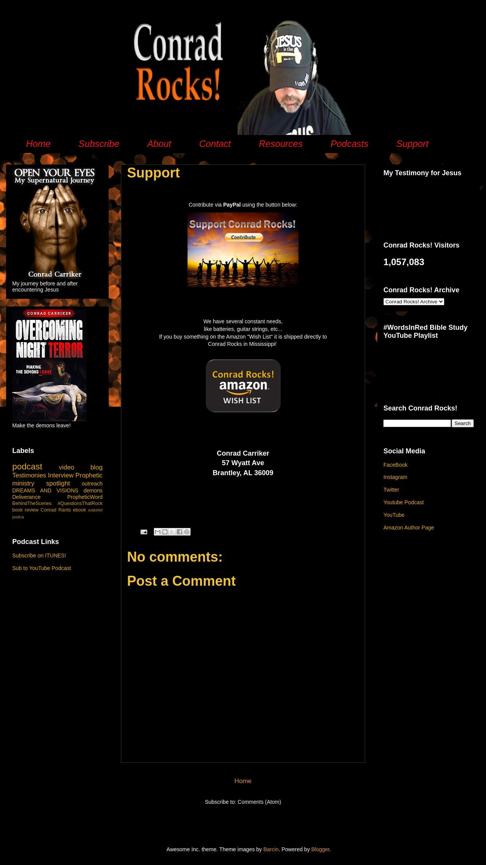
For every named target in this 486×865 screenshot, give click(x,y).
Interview (60, 475)
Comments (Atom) (259, 802)
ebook (79, 510)
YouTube (393, 515)
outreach (92, 484)
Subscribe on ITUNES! (39, 555)
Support (412, 143)
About (159, 143)
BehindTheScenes (32, 503)
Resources (281, 143)
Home (38, 143)
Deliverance (26, 497)
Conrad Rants (56, 510)
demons (93, 490)
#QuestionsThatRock (80, 503)
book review (25, 510)
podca (18, 517)
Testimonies (29, 475)
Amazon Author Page (408, 528)
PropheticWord (85, 497)
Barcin (271, 849)
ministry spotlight (41, 483)
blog (96, 467)
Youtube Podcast (403, 502)
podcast (27, 466)
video (66, 467)
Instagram (395, 477)
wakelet (95, 510)
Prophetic (89, 475)
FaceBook (395, 465)
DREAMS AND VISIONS (45, 490)
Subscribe (98, 143)
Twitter (391, 490)
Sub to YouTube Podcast (41, 568)
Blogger (320, 849)
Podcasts (350, 143)
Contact (215, 143)
